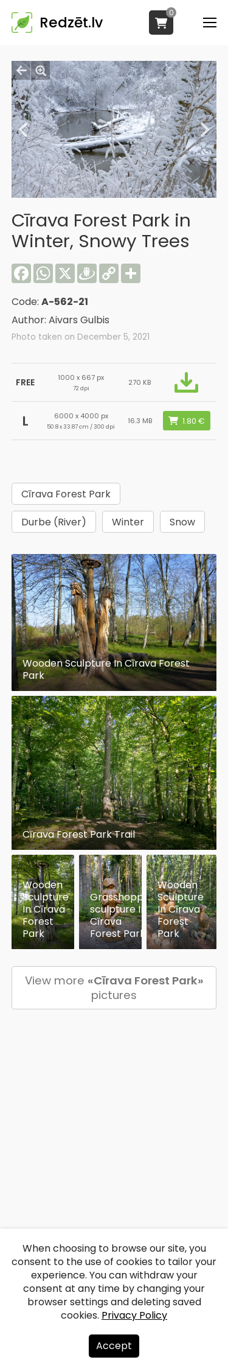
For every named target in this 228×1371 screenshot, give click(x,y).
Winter (128, 522)
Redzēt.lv (71, 22)
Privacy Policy (134, 1315)
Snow (182, 522)
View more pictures (114, 988)
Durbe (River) (53, 522)
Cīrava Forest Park (66, 494)
